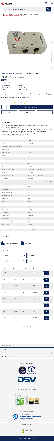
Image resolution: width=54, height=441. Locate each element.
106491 (4, 292)
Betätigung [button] (32, 255)
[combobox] (27, 9)
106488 (4, 273)
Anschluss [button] (31, 261)
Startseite (3, 14)
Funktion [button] (6, 255)
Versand (22, 77)
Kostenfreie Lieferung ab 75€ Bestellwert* (17, 97)
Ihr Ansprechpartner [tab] (8, 357)
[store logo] (6, 3)
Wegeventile (19, 14)
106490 (4, 285)
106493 (4, 305)
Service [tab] (3, 349)
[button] (52, 67)
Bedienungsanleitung (12, 243)
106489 (4, 279)
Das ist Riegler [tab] (6, 345)
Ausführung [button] (7, 261)
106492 (4, 298)
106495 (4, 317)
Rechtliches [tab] (5, 353)
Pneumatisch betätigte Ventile (31, 14)
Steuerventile (11, 14)
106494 (4, 311)
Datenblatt (28, 243)
